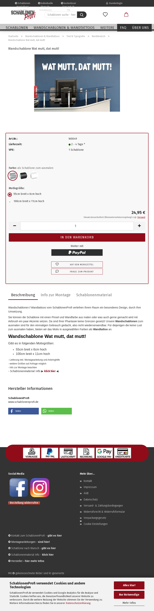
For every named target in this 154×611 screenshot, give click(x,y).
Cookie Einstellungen (96, 524)
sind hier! (44, 541)
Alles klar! (129, 585)
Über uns (140, 27)
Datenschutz (91, 499)
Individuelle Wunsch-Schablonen (45, 4)
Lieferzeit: (15, 144)
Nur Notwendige (129, 594)
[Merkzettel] (105, 15)
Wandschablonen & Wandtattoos (64, 27)
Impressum (90, 487)
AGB (86, 493)
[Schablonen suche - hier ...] (82, 14)
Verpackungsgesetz (95, 518)
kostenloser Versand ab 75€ (68, 4)
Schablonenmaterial (94, 295)
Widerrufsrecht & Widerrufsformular (104, 511)
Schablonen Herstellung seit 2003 (22, 4)
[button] (126, 15)
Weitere (107, 27)
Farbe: (31, 168)
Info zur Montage (56, 295)
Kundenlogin (114, 3)
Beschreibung (23, 295)
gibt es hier (48, 548)
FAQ (123, 27)
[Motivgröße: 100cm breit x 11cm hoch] (77, 201)
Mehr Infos (129, 603)
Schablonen (17, 27)
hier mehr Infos (34, 560)
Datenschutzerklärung (78, 603)
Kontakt (88, 481)
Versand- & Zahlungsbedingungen (103, 505)
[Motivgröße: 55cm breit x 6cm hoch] (77, 194)
